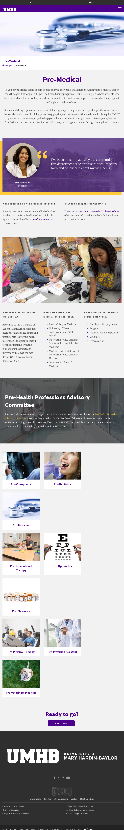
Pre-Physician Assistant (62, 652)
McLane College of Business (77, 813)
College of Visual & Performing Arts (80, 806)
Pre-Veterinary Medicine (21, 692)
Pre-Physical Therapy (21, 652)
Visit (32, 2)
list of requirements (42, 219)
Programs (10, 65)
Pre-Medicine (21, 525)
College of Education (10, 810)
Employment (35, 799)
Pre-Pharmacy (21, 611)
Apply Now (61, 723)
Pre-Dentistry (62, 484)
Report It (47, 799)
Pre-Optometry (62, 566)
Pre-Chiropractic (21, 484)
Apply (91, 2)
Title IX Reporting (61, 799)
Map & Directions (87, 799)
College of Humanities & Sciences (15, 813)
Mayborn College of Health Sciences (80, 810)
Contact (74, 799)
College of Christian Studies (13, 806)
